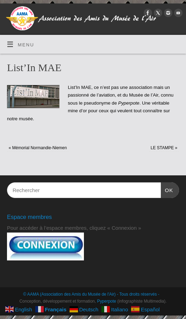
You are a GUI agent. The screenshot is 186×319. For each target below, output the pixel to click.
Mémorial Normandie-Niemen (38, 147)
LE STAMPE (164, 147)
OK (167, 189)
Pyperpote (106, 301)
